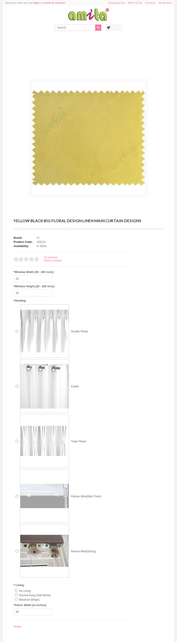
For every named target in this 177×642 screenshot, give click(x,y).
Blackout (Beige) (29, 599)
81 (38, 237)
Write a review (53, 260)
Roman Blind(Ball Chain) (86, 496)
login (36, 2)
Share (17, 626)
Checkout (150, 2)
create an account (54, 2)
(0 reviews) (51, 257)
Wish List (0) (135, 2)
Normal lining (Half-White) (35, 595)
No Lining (25, 591)
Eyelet (75, 386)
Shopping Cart (117, 2)
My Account (165, 2)
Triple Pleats (78, 441)
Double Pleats (79, 331)
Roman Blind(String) (83, 551)
